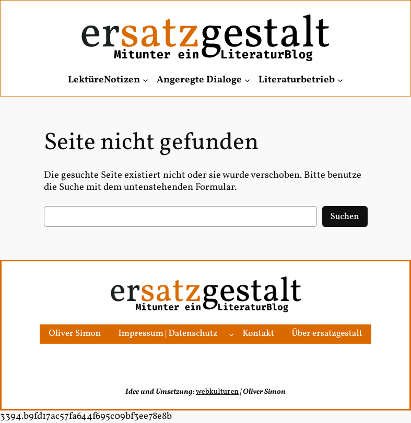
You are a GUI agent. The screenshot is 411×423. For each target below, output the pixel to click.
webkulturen (217, 391)
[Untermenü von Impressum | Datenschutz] (231, 333)
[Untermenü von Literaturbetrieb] (340, 80)
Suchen (345, 217)
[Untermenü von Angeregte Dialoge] (247, 80)
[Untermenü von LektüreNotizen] (145, 80)
